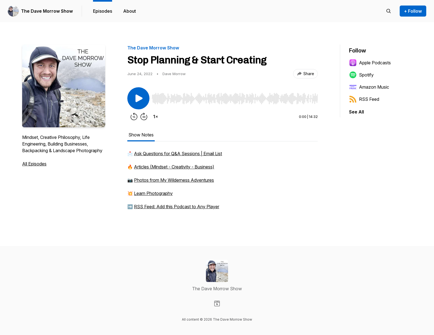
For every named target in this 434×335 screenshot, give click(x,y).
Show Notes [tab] (141, 135)
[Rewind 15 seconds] (134, 116)
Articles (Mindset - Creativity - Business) (174, 167)
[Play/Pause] (138, 98)
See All (356, 112)
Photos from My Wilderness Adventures (174, 180)
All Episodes (34, 164)
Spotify (361, 75)
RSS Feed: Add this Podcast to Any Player (176, 206)
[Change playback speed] (155, 116)
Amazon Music (369, 87)
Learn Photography (153, 193)
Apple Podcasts (370, 63)
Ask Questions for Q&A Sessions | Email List (178, 153)
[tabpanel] (222, 182)
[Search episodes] (388, 11)
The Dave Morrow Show (47, 11)
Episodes (102, 11)
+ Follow (413, 11)
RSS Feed (364, 99)
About (129, 11)
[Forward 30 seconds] (144, 116)
